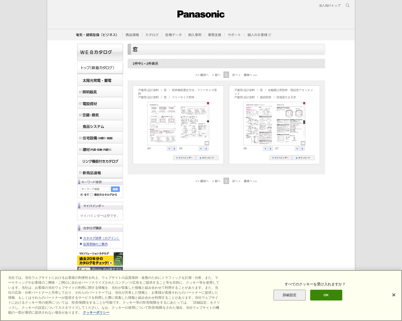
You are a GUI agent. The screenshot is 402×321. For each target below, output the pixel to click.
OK (326, 295)
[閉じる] (393, 295)
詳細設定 (289, 295)
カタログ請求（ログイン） (101, 238)
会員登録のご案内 (95, 244)
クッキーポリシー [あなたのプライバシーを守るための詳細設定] (96, 312)
